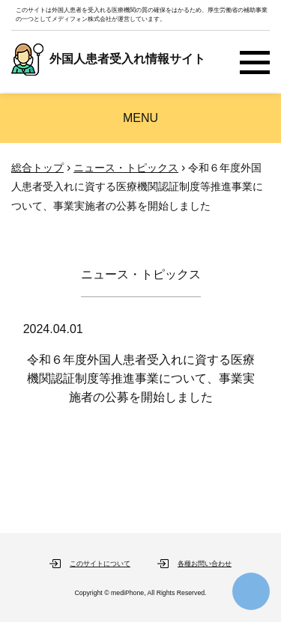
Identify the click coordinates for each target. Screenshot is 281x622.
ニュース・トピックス (125, 168)
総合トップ (37, 168)
